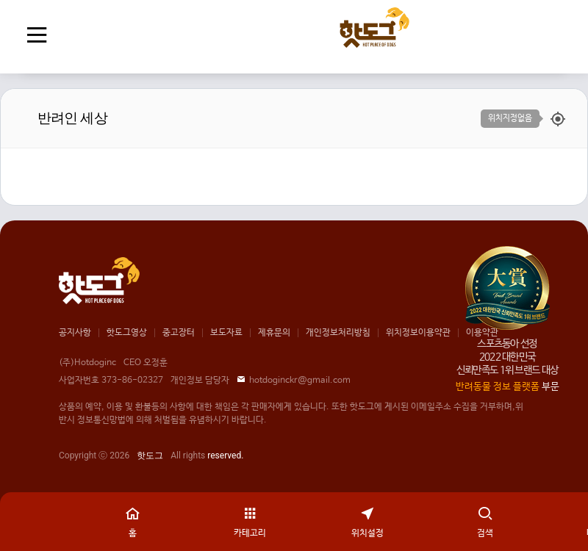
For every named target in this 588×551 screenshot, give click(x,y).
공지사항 (75, 332)
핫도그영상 (127, 332)
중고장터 (178, 332)
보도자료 (226, 332)
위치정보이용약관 (418, 332)
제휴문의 (274, 332)
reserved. (225, 455)
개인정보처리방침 (338, 332)
